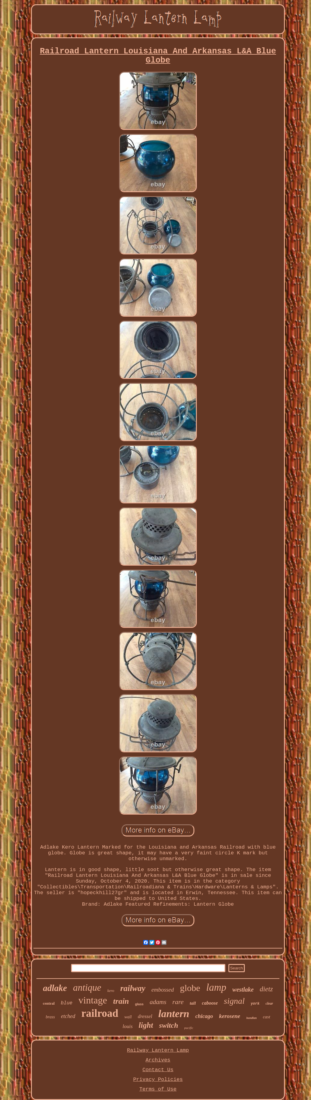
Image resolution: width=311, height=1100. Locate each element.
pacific (188, 1028)
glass (139, 1004)
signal (234, 1001)
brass (50, 1017)
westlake (243, 989)
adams (158, 1002)
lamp (216, 987)
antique (87, 987)
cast (266, 1016)
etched (68, 1016)
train (121, 1001)
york (255, 1004)
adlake (55, 988)
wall (128, 1017)
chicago (204, 1016)
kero (110, 990)
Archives (157, 1060)
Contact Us (157, 1070)
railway (132, 988)
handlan (251, 1018)
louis (128, 1026)
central (49, 1003)
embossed (163, 989)
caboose (210, 1003)
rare (178, 1002)
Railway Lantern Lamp (158, 1050)
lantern (173, 1013)
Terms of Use (157, 1089)
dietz (266, 989)
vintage (92, 1000)
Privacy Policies (158, 1079)
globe (190, 988)
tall (193, 1003)
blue (66, 1003)
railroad (99, 1013)
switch (168, 1025)
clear (269, 1003)
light (146, 1025)
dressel (145, 1016)
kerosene (229, 1016)
